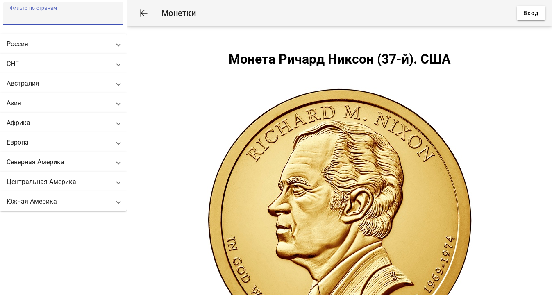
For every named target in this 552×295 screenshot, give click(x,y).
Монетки (178, 13)
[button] (63, 44)
